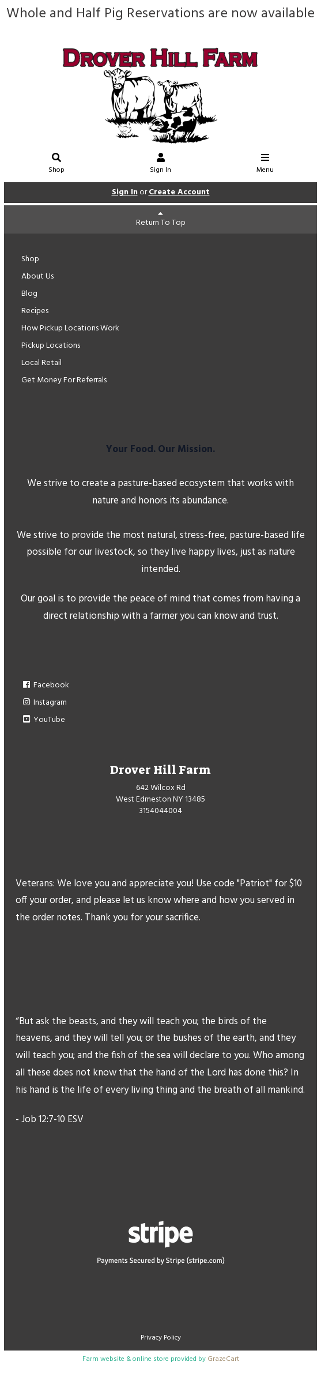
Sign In (161, 164)
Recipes (34, 311)
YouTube (43, 720)
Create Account (179, 192)
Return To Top (161, 219)
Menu (265, 164)
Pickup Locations (50, 345)
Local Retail (41, 363)
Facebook (45, 685)
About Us (37, 276)
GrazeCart (223, 1359)
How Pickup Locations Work (70, 328)
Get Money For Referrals (64, 380)
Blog (29, 293)
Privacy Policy (161, 1338)
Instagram (44, 702)
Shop (56, 164)
